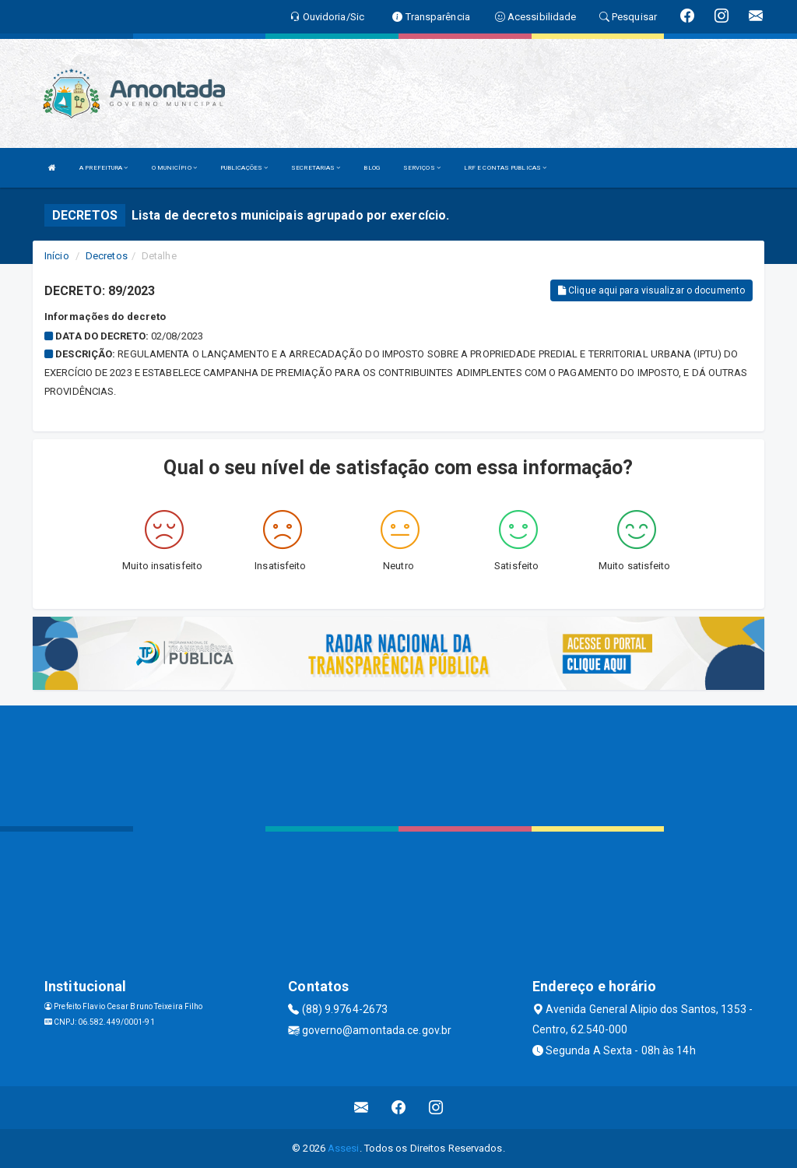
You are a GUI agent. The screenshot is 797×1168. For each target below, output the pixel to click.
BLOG (371, 167)
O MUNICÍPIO (174, 167)
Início (56, 256)
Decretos (107, 256)
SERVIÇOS (422, 167)
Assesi (344, 1148)
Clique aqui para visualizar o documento (651, 290)
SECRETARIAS (315, 167)
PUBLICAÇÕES (244, 167)
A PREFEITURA (103, 167)
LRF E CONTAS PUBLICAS (505, 167)
